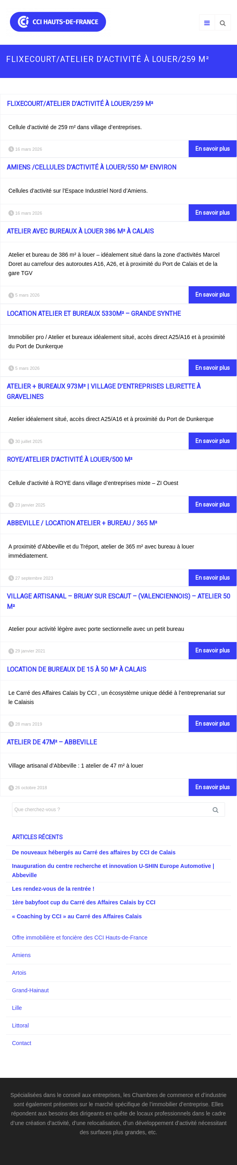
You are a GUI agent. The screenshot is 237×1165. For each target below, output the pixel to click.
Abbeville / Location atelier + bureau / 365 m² (82, 523)
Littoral (20, 1025)
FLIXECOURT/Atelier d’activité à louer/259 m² (80, 104)
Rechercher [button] (219, 809)
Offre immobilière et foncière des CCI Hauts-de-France (79, 937)
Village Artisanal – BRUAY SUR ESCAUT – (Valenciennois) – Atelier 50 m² (118, 601)
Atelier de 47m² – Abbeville (52, 742)
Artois (19, 973)
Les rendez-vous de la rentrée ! (53, 889)
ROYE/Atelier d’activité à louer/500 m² (69, 459)
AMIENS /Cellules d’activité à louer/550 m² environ (91, 167)
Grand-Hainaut (30, 990)
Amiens (21, 955)
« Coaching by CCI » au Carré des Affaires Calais (77, 916)
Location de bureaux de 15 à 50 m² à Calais (76, 669)
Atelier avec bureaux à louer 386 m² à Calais (80, 231)
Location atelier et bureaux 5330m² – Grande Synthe (94, 313)
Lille (17, 1008)
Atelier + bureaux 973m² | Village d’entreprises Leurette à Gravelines (104, 392)
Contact (21, 1043)
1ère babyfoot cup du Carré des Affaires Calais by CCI (83, 902)
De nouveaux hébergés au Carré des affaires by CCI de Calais (93, 852)
